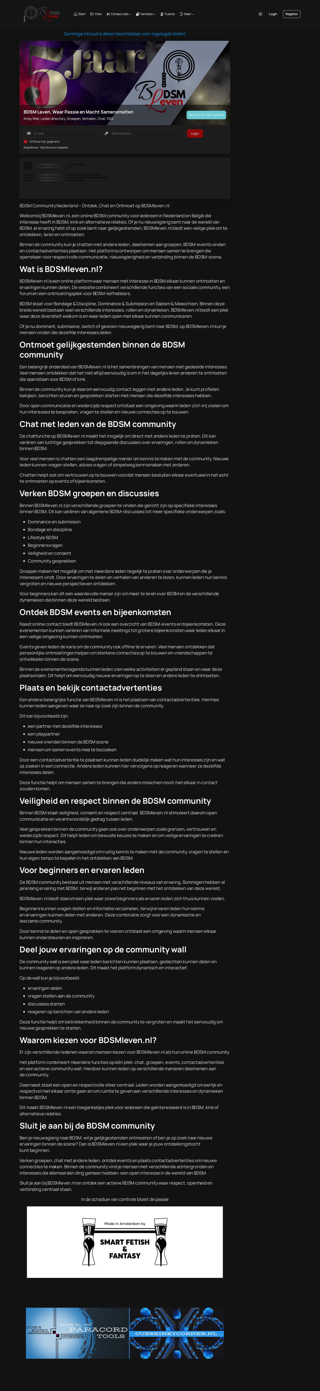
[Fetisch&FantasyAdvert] (125, 1276)
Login (273, 14)
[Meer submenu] (193, 14)
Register (292, 14)
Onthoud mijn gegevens (44, 141)
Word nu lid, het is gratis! (206, 115)
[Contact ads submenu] (130, 14)
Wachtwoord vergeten (54, 147)
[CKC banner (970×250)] (125, 1357)
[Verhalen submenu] (155, 14)
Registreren (31, 147)
